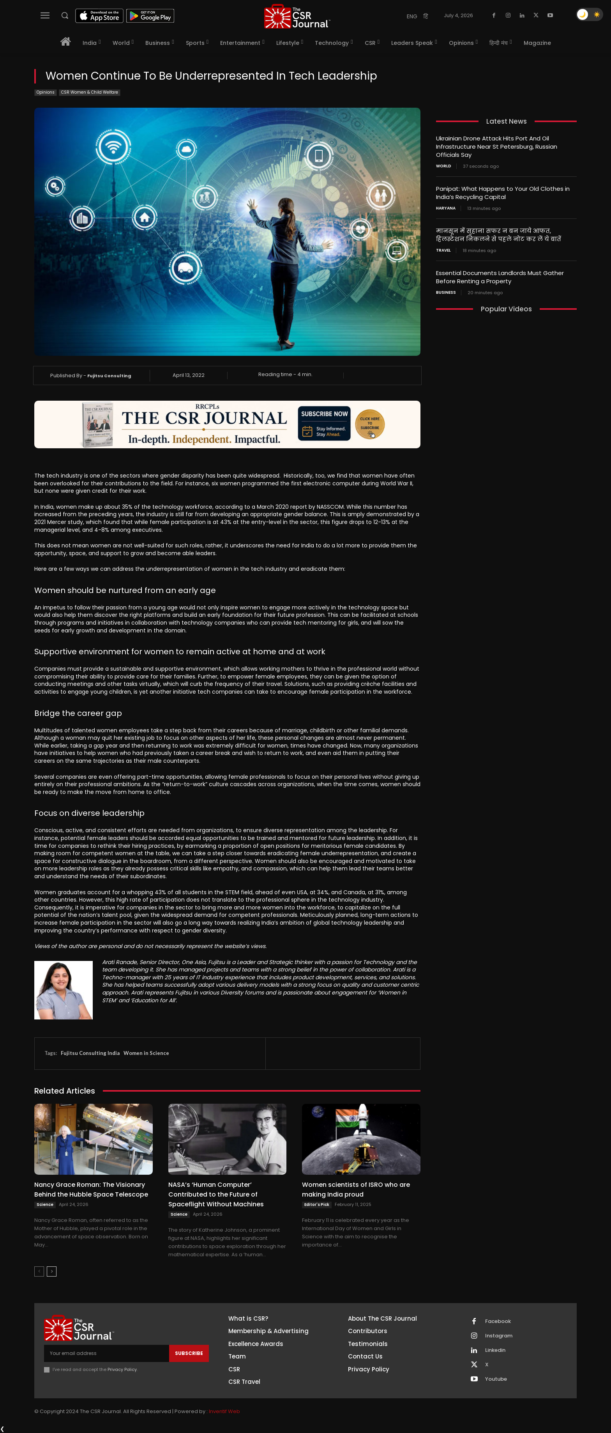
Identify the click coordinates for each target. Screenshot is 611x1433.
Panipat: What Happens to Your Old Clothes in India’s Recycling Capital (503, 193)
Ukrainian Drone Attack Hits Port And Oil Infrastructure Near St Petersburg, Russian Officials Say (496, 146)
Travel (443, 250)
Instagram (498, 1335)
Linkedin (495, 1350)
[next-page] (52, 1271)
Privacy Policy (122, 1369)
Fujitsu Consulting (109, 376)
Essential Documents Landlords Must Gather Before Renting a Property (500, 277)
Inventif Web (224, 1411)
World (443, 166)
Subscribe (189, 1353)
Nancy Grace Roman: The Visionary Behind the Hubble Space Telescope (91, 1189)
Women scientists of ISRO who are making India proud (356, 1189)
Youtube (496, 1379)
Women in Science (146, 1053)
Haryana (446, 208)
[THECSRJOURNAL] (297, 16)
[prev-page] (39, 1271)
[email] (106, 1353)
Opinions (45, 92)
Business (446, 292)
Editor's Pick (316, 1204)
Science (45, 1204)
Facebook (498, 1321)
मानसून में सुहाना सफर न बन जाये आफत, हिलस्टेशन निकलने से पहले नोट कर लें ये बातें (498, 235)
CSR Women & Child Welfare (89, 92)
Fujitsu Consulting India (90, 1053)
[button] (64, 15)
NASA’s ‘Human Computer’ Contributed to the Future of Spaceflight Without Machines (216, 1194)
